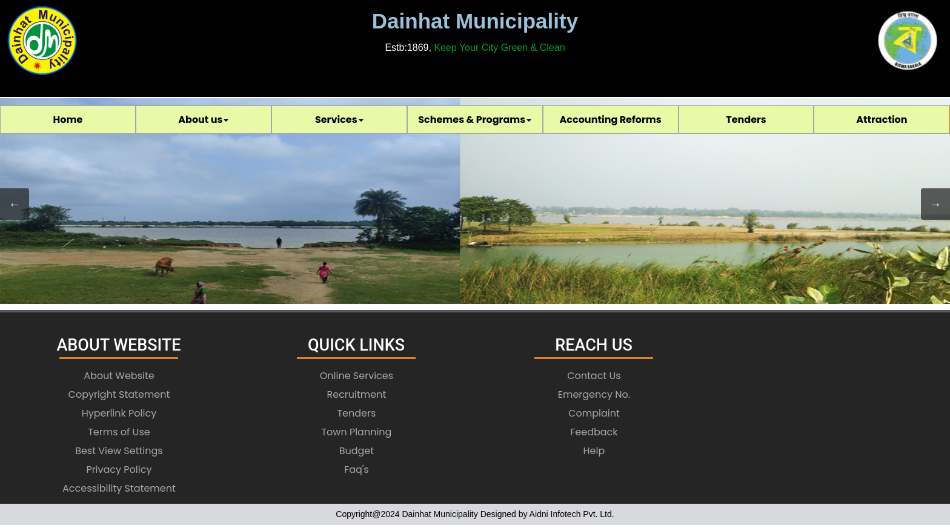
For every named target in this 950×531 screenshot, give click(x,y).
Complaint (594, 413)
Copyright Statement (119, 394)
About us (203, 120)
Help (594, 451)
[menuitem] (68, 119)
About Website (119, 376)
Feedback (593, 432)
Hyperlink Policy (119, 413)
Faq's (356, 470)
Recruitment (357, 394)
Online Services (356, 376)
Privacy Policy (118, 470)
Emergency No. (594, 394)
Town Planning (356, 432)
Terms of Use (119, 432)
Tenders (746, 120)
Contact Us (593, 376)
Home (68, 120)
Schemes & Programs (474, 120)
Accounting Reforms (611, 120)
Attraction (881, 120)
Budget (356, 451)
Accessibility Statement (119, 488)
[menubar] (475, 119)
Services (339, 120)
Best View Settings (119, 451)
